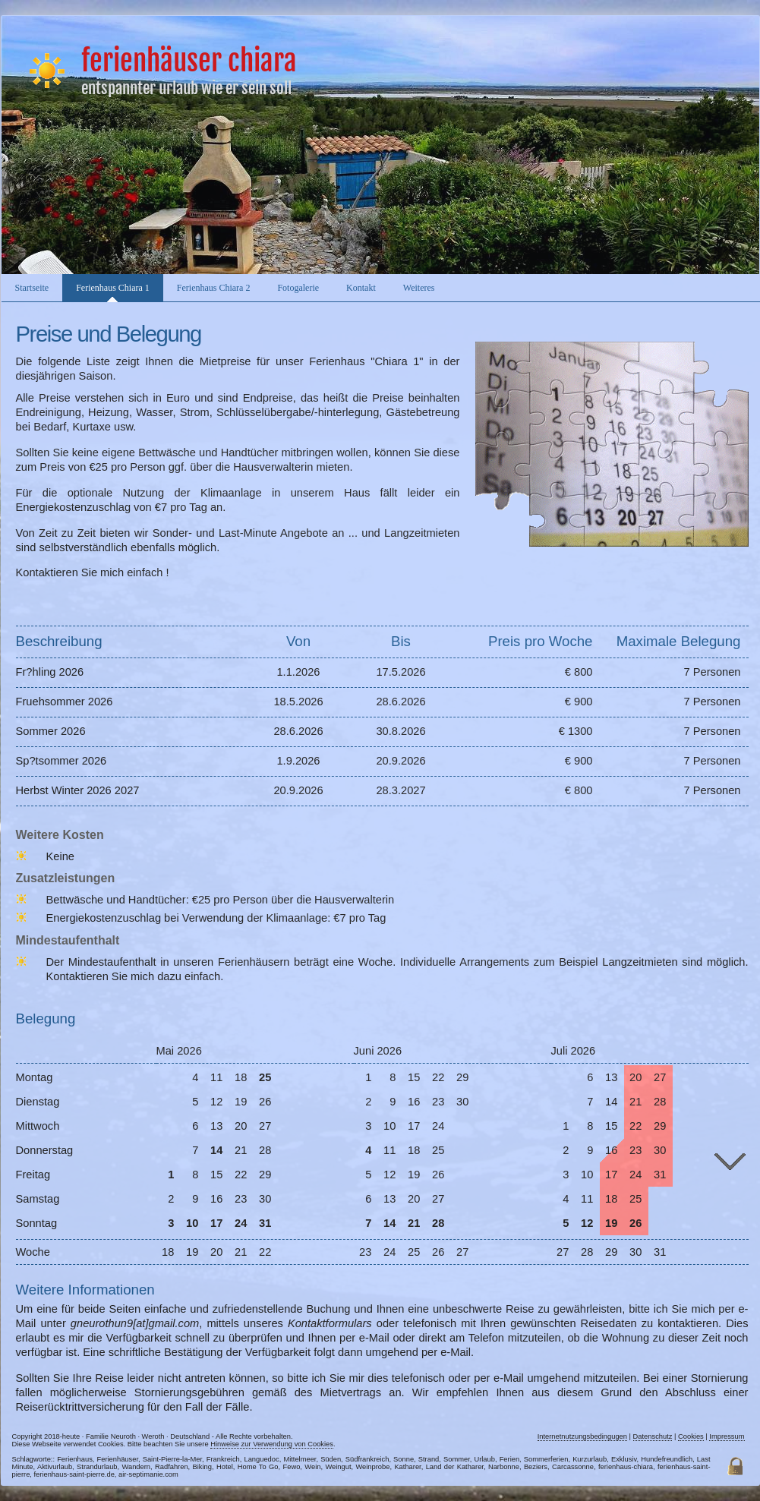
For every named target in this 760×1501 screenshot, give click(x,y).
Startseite (32, 287)
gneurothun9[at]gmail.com (135, 1323)
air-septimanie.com (148, 1474)
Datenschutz (653, 1436)
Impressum (726, 1436)
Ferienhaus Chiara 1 (113, 287)
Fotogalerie (298, 287)
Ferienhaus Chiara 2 (214, 287)
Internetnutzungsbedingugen (582, 1436)
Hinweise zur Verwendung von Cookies (271, 1444)
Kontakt (361, 287)
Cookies (691, 1436)
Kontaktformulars (330, 1323)
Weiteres (419, 287)
